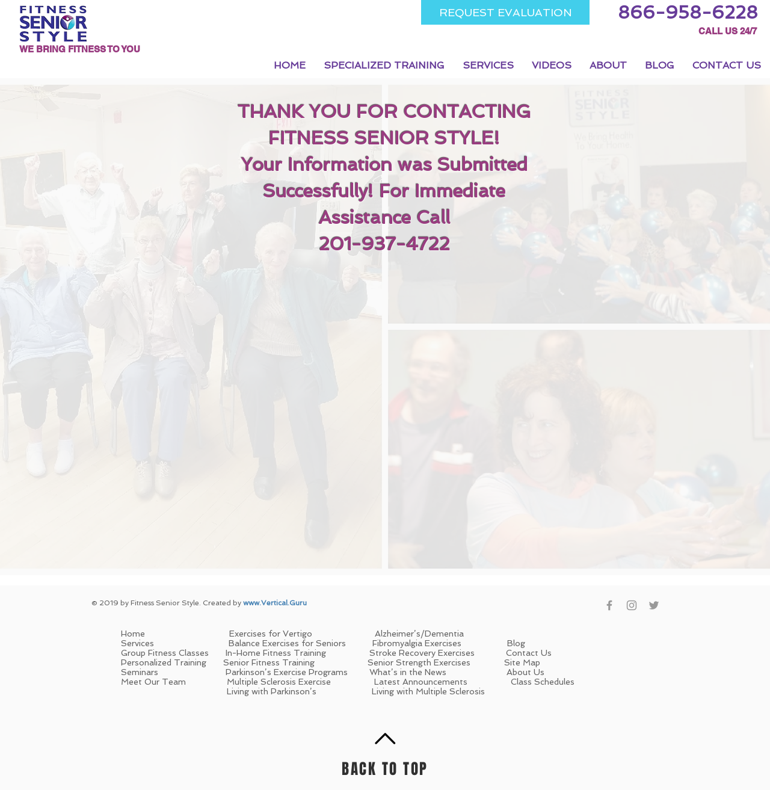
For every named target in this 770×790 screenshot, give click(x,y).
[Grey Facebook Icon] (609, 605)
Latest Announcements (420, 682)
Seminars (139, 672)
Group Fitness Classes (165, 653)
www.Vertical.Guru (275, 603)
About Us (525, 672)
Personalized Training (163, 662)
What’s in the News (407, 672)
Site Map (522, 662)
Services (137, 643)
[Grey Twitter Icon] (654, 605)
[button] (384, 65)
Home (175, 633)
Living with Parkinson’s (271, 691)
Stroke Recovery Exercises (423, 653)
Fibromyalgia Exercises (416, 643)
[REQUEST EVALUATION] (505, 12)
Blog (516, 643)
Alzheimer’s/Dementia (419, 633)
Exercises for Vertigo (270, 633)
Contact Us (529, 653)
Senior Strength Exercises (420, 662)
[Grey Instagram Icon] (631, 605)
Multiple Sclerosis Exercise (279, 682)
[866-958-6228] (688, 12)
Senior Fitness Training (269, 662)
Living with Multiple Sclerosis (428, 691)
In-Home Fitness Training (277, 653)
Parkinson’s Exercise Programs (287, 672)
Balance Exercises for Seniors (287, 643)
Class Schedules (542, 682)
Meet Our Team (154, 682)
